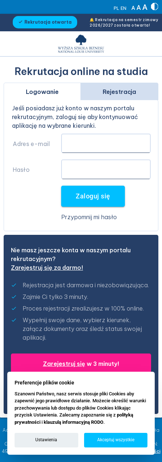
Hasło (21, 169)
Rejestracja (119, 91)
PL (116, 8)
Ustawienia (46, 439)
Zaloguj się (93, 196)
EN (123, 8)
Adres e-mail (31, 143)
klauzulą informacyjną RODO (73, 422)
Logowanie (42, 91)
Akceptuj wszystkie (115, 439)
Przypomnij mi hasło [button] (89, 217)
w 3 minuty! (81, 363)
